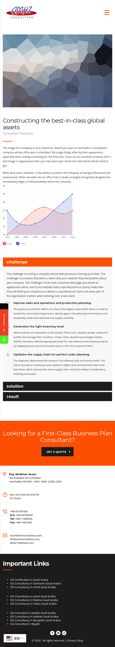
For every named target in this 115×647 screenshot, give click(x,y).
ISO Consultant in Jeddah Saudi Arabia (33, 613)
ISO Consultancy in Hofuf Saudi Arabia (33, 587)
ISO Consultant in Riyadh (25, 624)
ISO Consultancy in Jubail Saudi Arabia (33, 596)
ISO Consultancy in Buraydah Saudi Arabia (35, 620)
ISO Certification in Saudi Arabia (29, 579)
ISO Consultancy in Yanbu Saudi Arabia (33, 603)
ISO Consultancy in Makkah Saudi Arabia (34, 616)
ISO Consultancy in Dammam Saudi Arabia (35, 583)
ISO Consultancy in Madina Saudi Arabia (34, 600)
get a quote (58, 452)
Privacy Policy (75, 640)
